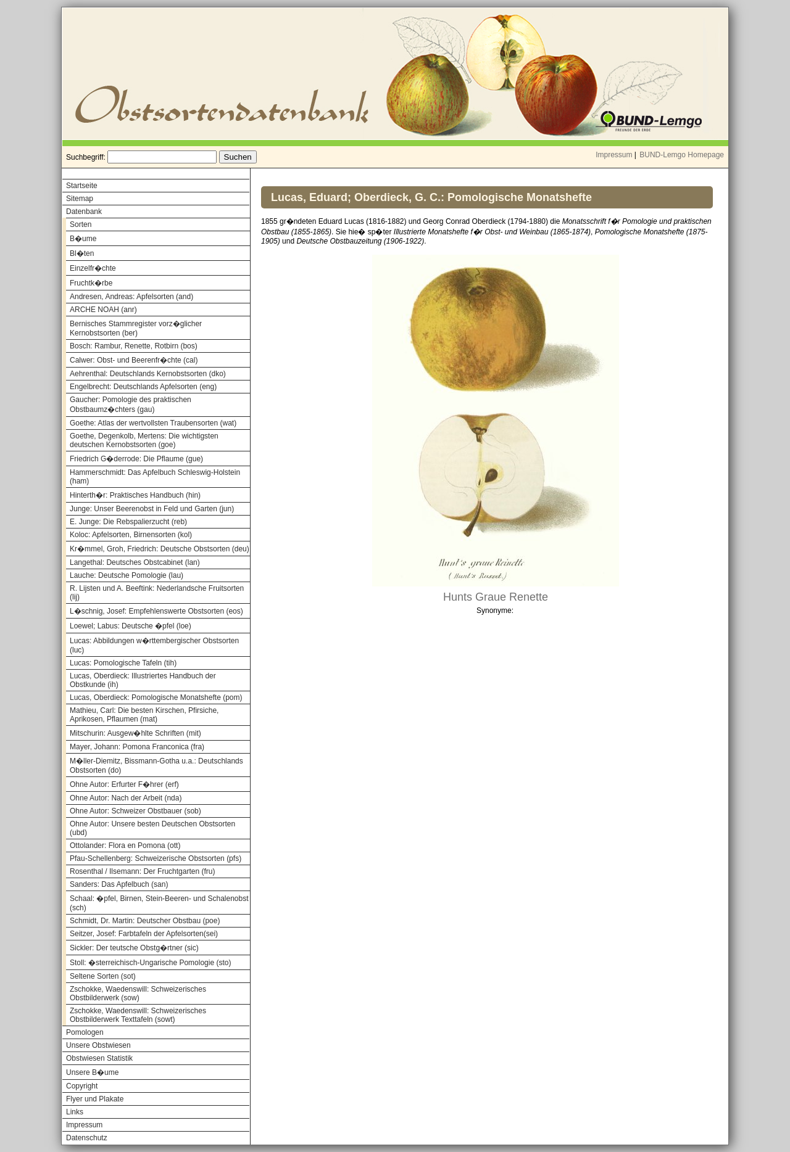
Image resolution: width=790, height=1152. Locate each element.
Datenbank (84, 211)
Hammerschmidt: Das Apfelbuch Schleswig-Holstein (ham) (155, 476)
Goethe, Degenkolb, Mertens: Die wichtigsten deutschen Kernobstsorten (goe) (144, 440)
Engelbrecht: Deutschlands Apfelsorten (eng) (143, 386)
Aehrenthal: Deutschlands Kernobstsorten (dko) (148, 373)
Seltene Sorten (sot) (103, 976)
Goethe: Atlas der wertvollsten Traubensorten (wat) (153, 423)
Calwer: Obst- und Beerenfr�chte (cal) (134, 360)
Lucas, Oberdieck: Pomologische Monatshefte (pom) (156, 697)
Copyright (82, 1086)
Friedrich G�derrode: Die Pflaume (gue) (136, 459)
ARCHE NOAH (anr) (103, 309)
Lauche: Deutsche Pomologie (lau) (126, 575)
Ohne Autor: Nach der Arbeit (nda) (125, 798)
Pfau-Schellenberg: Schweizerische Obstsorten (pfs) (155, 858)
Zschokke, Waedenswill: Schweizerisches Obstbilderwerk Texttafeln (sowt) (138, 1015)
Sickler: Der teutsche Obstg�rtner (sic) (134, 948)
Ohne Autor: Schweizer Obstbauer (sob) (135, 811)
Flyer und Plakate (94, 1099)
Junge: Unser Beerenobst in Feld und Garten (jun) (152, 508)
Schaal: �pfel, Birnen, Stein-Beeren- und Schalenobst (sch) (159, 903)
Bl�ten (82, 253)
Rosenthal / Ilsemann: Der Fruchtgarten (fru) (142, 871)
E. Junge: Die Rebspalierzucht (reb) (128, 521)
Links (74, 1112)
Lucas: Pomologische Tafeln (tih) (123, 663)
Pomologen (85, 1032)
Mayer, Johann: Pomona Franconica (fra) (137, 747)
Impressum (614, 154)
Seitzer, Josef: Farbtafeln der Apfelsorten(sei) (144, 933)
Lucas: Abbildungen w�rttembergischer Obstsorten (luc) (154, 645)
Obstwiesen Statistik (99, 1058)
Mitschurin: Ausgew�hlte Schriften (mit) (135, 733)
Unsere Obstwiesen (98, 1045)
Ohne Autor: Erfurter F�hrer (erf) (124, 784)
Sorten (80, 224)
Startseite (82, 185)
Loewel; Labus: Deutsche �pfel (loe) (130, 626)
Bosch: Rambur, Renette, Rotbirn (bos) (134, 346)
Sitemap (79, 198)
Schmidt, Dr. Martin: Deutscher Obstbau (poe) (145, 920)
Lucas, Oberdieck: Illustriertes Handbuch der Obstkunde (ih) (143, 680)
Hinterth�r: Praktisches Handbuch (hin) (135, 495)
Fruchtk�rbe (91, 283)
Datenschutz (86, 1137)
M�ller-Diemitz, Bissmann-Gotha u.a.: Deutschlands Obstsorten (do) (156, 766)
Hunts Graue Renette (495, 597)
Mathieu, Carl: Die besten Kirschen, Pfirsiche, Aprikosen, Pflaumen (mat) (144, 714)
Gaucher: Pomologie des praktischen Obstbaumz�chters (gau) (130, 404)
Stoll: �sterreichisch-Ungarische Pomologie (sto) (150, 962)
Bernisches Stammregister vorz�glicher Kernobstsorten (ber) (136, 328)
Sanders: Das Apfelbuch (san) (119, 884)
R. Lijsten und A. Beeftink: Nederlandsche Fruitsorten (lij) (157, 592)
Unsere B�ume (92, 1072)
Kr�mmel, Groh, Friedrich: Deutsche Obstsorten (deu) (159, 549)
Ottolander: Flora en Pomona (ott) (125, 845)
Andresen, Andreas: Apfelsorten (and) (131, 296)
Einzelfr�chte (93, 268)
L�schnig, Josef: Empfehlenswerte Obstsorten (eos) (156, 611)
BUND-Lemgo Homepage (681, 154)
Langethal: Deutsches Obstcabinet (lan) (135, 562)
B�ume (83, 238)
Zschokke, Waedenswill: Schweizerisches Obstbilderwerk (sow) (138, 993)
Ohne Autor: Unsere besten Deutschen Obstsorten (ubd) (152, 828)
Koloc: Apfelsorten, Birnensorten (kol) (131, 534)
